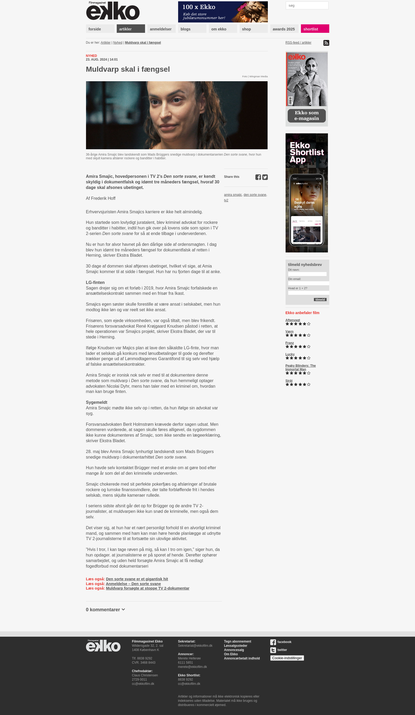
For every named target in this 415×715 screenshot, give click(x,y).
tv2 (226, 200)
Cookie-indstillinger (287, 658)
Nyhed (118, 42)
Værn (290, 331)
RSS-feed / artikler (299, 42)
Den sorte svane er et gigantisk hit (137, 579)
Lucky (290, 354)
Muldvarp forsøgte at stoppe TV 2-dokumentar (147, 588)
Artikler (106, 42)
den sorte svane (255, 195)
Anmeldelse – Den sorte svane (133, 584)
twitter (278, 650)
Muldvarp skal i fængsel (143, 42)
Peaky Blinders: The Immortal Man (301, 367)
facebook (281, 642)
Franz (290, 343)
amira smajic (233, 195)
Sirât (289, 381)
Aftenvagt (293, 320)
